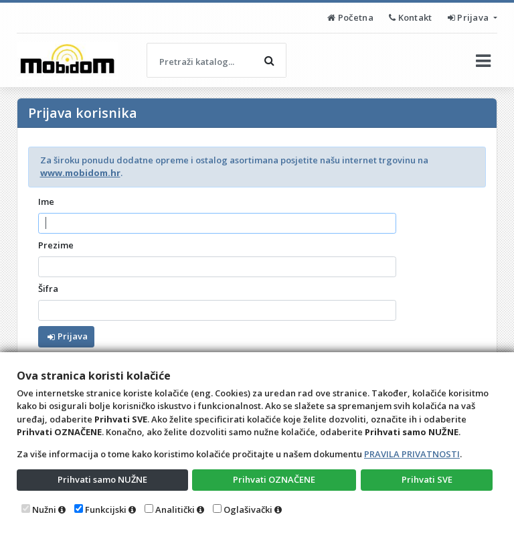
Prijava (469, 17)
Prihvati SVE (427, 479)
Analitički (175, 509)
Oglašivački (248, 509)
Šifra (48, 289)
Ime (46, 202)
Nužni (44, 509)
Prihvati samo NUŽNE (102, 479)
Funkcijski (105, 509)
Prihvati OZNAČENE (274, 479)
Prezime (56, 245)
